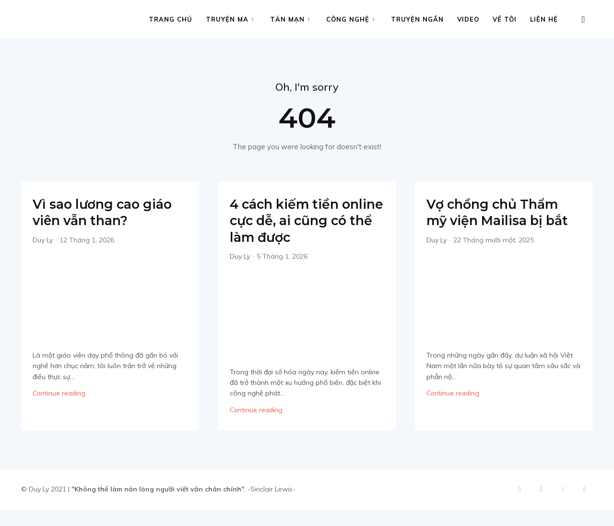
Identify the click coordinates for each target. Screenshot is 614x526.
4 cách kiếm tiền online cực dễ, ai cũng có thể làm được (291, 229)
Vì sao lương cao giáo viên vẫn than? (110, 212)
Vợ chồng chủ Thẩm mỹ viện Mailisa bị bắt (500, 220)
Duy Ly (43, 240)
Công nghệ (350, 19)
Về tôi (505, 19)
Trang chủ (170, 19)
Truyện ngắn (417, 19)
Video (468, 19)
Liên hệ (544, 19)
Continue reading (59, 393)
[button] (583, 19)
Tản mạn (290, 19)
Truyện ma (230, 19)
